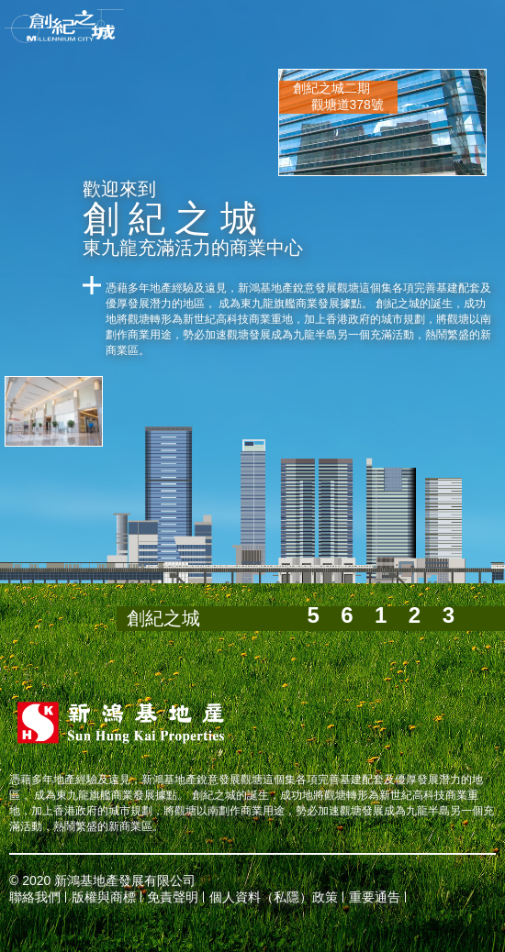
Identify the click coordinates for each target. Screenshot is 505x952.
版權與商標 (104, 897)
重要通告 (374, 897)
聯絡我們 (35, 897)
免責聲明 (172, 897)
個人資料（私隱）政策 (273, 897)
